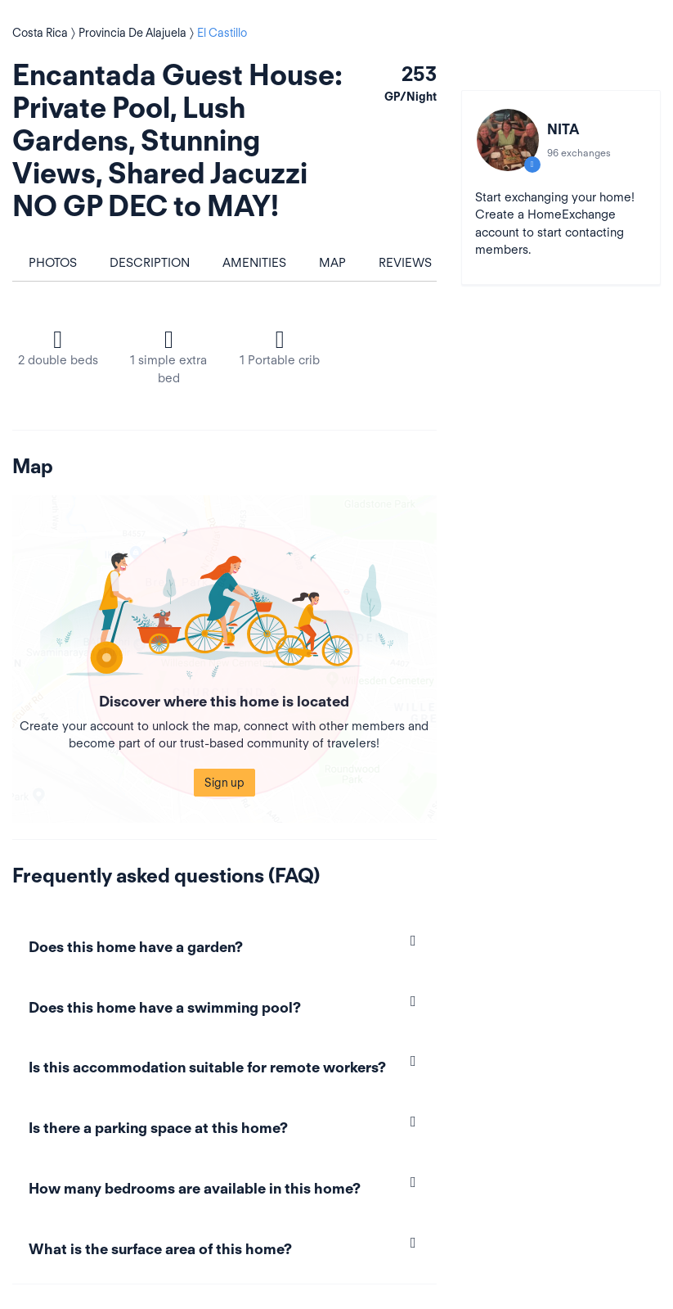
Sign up (224, 782)
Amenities (254, 262)
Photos (53, 262)
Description (150, 262)
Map (332, 262)
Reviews (405, 262)
